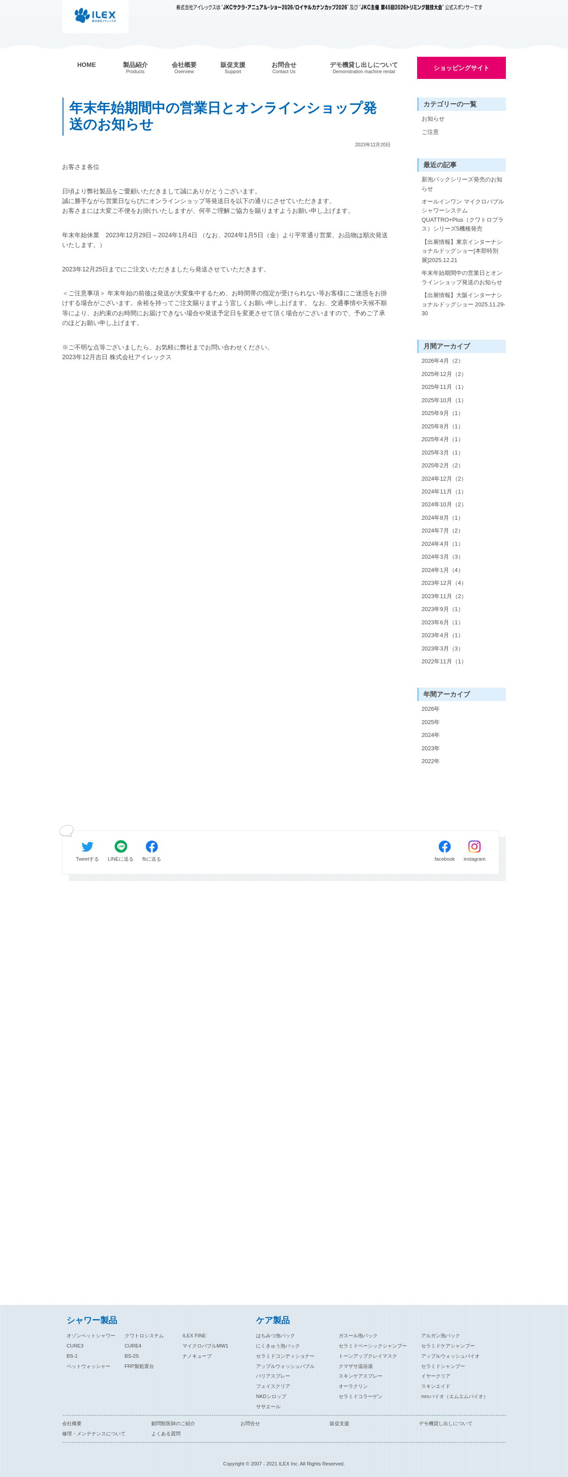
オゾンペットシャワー (91, 1335)
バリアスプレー (273, 1376)
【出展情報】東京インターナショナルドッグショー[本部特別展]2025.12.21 (462, 251)
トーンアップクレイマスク (368, 1356)
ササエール (268, 1406)
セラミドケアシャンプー (448, 1345)
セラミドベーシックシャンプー (373, 1345)
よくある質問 (166, 1433)
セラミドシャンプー (443, 1366)
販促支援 (339, 1423)
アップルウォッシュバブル (285, 1366)
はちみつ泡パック (275, 1335)
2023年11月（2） (444, 596)
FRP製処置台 (139, 1366)
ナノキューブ (197, 1356)
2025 (428, 722)
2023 (428, 748)
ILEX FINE (194, 1335)
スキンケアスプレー (361, 1376)
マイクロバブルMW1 (205, 1345)
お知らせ (433, 118)
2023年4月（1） (443, 635)
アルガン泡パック (440, 1335)
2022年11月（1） (444, 661)
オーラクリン (353, 1386)
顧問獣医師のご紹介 (173, 1423)
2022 (428, 761)
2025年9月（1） (443, 413)
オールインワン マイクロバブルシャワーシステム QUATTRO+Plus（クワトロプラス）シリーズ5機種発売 (463, 215)
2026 (428, 708)
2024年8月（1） (443, 517)
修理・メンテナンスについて (94, 1433)
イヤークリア (435, 1376)
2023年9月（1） (443, 609)
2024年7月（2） (443, 530)
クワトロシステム (144, 1335)
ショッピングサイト (461, 67)
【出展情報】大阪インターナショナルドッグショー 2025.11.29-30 (463, 304)
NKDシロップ (271, 1396)
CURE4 (133, 1345)
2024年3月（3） (443, 556)
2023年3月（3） (443, 648)
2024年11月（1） (444, 491)
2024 (428, 735)
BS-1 (72, 1356)
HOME (86, 64)
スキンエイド (435, 1386)
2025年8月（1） (443, 426)
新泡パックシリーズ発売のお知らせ (462, 184)
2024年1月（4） (443, 570)
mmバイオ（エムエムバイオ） (454, 1396)
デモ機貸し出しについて (446, 1423)
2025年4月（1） (443, 439)
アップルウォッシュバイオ (450, 1356)
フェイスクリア (273, 1386)
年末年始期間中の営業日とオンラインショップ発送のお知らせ (462, 277)
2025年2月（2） (443, 465)
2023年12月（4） (444, 583)
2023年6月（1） (443, 622)
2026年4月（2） (443, 360)
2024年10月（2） (444, 504)
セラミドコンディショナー (285, 1356)
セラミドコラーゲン (361, 1396)
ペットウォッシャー (88, 1366)
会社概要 (72, 1423)
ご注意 (430, 132)
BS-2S (132, 1356)
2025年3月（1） (443, 452)
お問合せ (250, 1423)
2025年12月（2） (444, 374)
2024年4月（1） (443, 544)
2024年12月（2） (444, 478)
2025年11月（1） (444, 387)
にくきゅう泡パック (278, 1345)
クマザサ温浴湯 (356, 1366)
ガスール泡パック (358, 1335)
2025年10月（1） (444, 400)
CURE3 (75, 1345)
